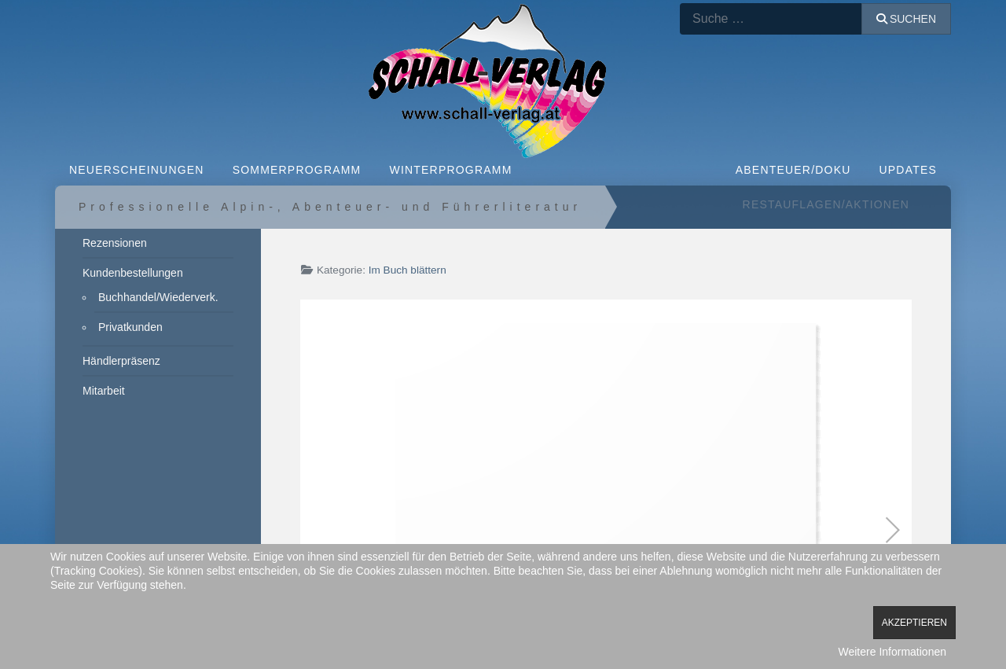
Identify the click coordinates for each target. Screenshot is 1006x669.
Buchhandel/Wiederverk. (158, 297)
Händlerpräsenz (121, 361)
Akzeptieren (914, 622)
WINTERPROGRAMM (450, 170)
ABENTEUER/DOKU (793, 170)
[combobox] (771, 19)
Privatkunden (130, 327)
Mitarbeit (104, 390)
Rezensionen (115, 243)
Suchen (906, 19)
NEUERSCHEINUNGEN (136, 170)
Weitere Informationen (892, 651)
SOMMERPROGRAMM (297, 170)
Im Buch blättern (407, 270)
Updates (908, 170)
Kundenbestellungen (133, 272)
